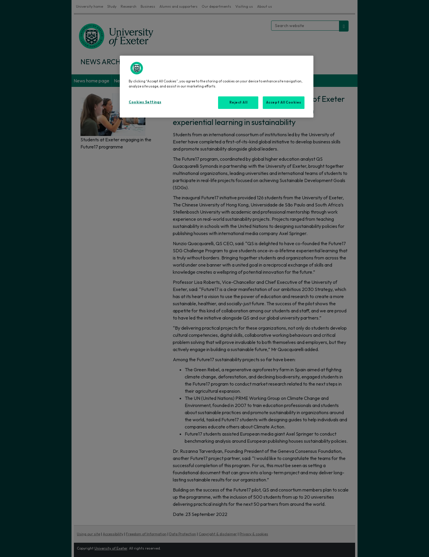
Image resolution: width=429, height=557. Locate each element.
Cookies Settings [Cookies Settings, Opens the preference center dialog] (145, 102)
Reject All (238, 102)
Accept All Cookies (283, 102)
